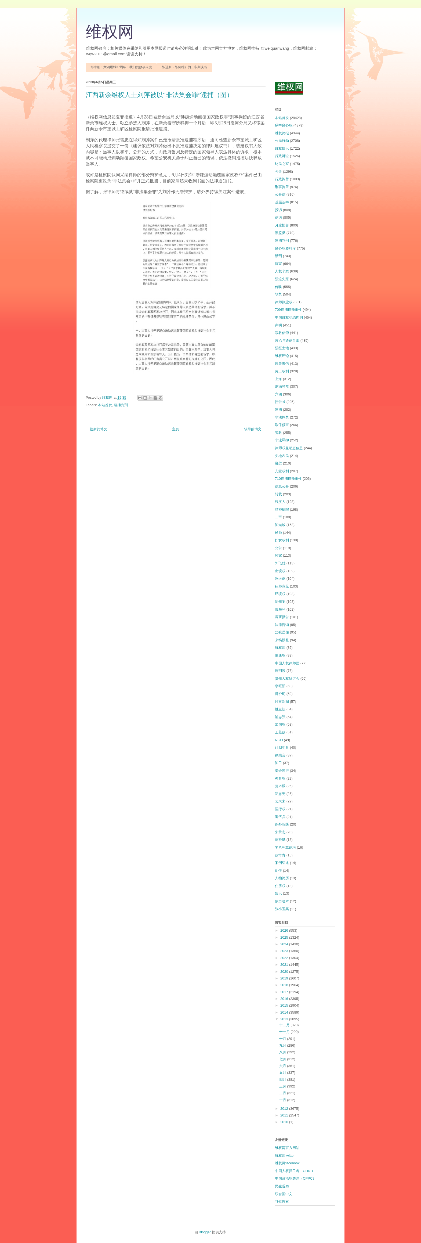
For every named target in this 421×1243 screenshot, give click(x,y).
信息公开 (282, 486)
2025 (284, 937)
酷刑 (278, 256)
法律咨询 (282, 625)
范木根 (280, 786)
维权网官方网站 (287, 1148)
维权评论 (282, 356)
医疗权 (280, 809)
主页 (175, 429)
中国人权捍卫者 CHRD (294, 1171)
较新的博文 (98, 429)
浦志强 (280, 717)
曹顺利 (280, 609)
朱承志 (280, 832)
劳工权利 (282, 371)
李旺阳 (280, 686)
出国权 (280, 724)
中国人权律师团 (287, 663)
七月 (283, 1059)
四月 (283, 1080)
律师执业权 (283, 302)
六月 (283, 1066)
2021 (284, 965)
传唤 (278, 287)
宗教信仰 (282, 333)
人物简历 (282, 878)
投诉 (278, 210)
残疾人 (280, 502)
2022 (284, 958)
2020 (284, 972)
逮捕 (278, 410)
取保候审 (282, 425)
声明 (278, 325)
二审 (278, 517)
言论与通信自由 (287, 340)
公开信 (280, 194)
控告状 (280, 402)
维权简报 (282, 133)
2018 (284, 985)
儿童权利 (282, 471)
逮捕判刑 (121, 405)
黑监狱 (280, 233)
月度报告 (282, 225)
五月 (283, 1073)
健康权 (280, 655)
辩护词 (280, 694)
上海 (278, 379)
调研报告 (282, 617)
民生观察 (282, 1186)
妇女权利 (282, 540)
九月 (283, 1045)
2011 (284, 1115)
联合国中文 (283, 1194)
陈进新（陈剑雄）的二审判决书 (184, 67)
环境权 (280, 594)
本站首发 (105, 405)
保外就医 (282, 824)
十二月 (285, 1025)
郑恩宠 (280, 794)
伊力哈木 (282, 901)
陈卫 (278, 763)
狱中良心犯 (283, 125)
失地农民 (282, 456)
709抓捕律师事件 (288, 310)
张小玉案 (282, 909)
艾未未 (280, 801)
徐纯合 (280, 755)
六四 (278, 394)
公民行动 (282, 141)
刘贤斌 (280, 840)
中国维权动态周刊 (289, 317)
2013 (284, 1019)
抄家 (278, 555)
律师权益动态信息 (289, 448)
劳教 (278, 433)
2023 (284, 951)
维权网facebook (287, 1163)
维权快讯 (282, 148)
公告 (278, 548)
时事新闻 (282, 702)
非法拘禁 (282, 417)
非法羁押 (282, 440)
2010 (284, 1122)
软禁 (278, 294)
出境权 (280, 571)
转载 (278, 494)
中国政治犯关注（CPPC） (295, 1178)
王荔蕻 (280, 732)
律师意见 (282, 586)
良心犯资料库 (285, 248)
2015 (284, 1005)
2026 (284, 930)
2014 (284, 1012)
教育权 (280, 778)
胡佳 (278, 871)
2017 (284, 992)
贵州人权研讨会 (287, 678)
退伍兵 (280, 817)
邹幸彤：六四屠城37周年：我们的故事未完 (121, 67)
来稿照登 (282, 640)
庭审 (278, 264)
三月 (283, 1086)
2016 (284, 999)
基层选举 (282, 202)
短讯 (278, 893)
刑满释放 (282, 386)
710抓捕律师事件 (288, 479)
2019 (284, 978)
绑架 (278, 463)
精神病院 (282, 509)
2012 (284, 1109)
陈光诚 (280, 525)
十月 (283, 1039)
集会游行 (282, 771)
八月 (283, 1052)
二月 (283, 1093)
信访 (278, 217)
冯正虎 (280, 579)
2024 (284, 944)
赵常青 (280, 855)
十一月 (285, 1032)
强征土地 (282, 348)
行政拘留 (282, 179)
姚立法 (280, 709)
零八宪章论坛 (285, 847)
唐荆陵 (280, 671)
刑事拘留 (282, 187)
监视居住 (282, 632)
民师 (278, 533)
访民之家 (282, 164)
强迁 (278, 172)
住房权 (280, 886)
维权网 (110, 32)
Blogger (205, 1232)
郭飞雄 (280, 563)
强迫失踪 (282, 279)
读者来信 (282, 364)
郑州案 (280, 602)
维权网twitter (285, 1156)
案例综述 (282, 863)
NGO (279, 740)
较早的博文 (253, 429)
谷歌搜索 (282, 1201)
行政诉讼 (282, 156)
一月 (283, 1100)
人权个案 (282, 271)
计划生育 (282, 747)
